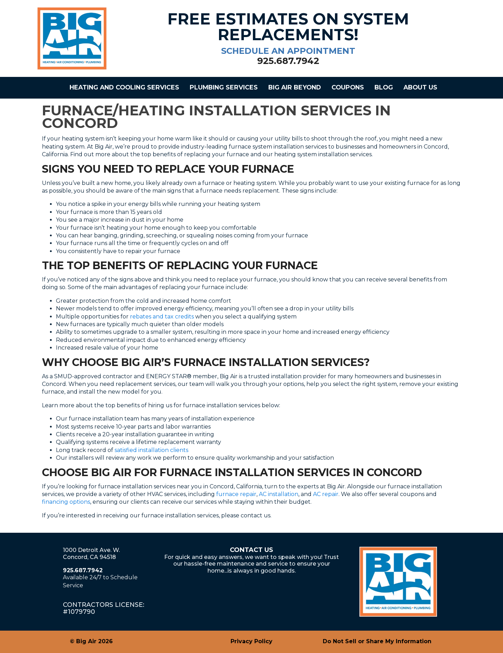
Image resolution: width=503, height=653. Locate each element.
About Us (420, 87)
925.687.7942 (83, 570)
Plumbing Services (224, 87)
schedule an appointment (288, 51)
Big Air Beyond (294, 87)
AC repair (325, 494)
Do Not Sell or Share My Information (377, 641)
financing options (66, 501)
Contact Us (251, 550)
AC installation (278, 494)
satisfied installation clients (151, 450)
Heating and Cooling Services (124, 87)
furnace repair (236, 494)
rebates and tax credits (162, 316)
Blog (383, 87)
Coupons (347, 87)
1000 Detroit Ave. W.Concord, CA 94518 (91, 553)
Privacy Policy (251, 641)
